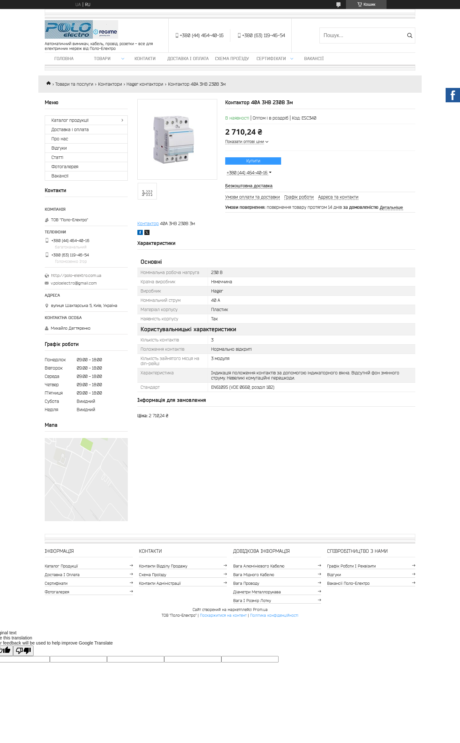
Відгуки (59, 148)
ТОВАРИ (102, 58)
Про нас (59, 138)
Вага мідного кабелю (253, 574)
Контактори (110, 84)
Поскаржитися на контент (223, 615)
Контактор (148, 223)
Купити (253, 160)
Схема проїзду (232, 58)
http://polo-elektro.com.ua (76, 275)
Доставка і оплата (188, 58)
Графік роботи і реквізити (351, 566)
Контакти (145, 58)
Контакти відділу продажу (163, 566)
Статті (57, 157)
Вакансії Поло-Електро (348, 583)
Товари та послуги (74, 84)
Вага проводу (246, 583)
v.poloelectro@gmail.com (74, 283)
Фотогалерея (64, 166)
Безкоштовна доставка (248, 185)
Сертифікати (271, 58)
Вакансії (314, 58)
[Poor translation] (23, 650)
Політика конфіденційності (274, 615)
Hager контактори (144, 84)
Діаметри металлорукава (257, 592)
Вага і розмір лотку (252, 600)
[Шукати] (409, 35)
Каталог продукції (69, 120)
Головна (63, 58)
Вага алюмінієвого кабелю (258, 566)
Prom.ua (260, 609)
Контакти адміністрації (160, 583)
